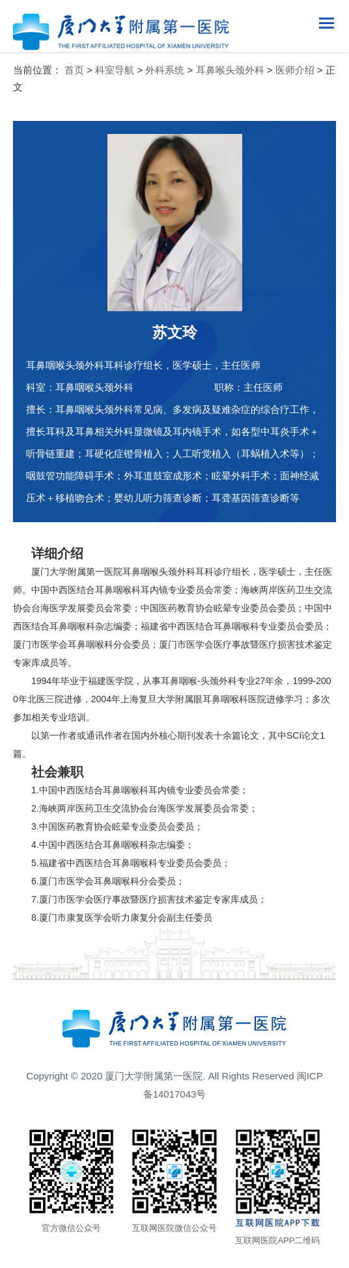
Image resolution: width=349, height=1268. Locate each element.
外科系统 (164, 69)
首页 (74, 69)
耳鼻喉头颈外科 (230, 69)
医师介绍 (294, 69)
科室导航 (114, 69)
